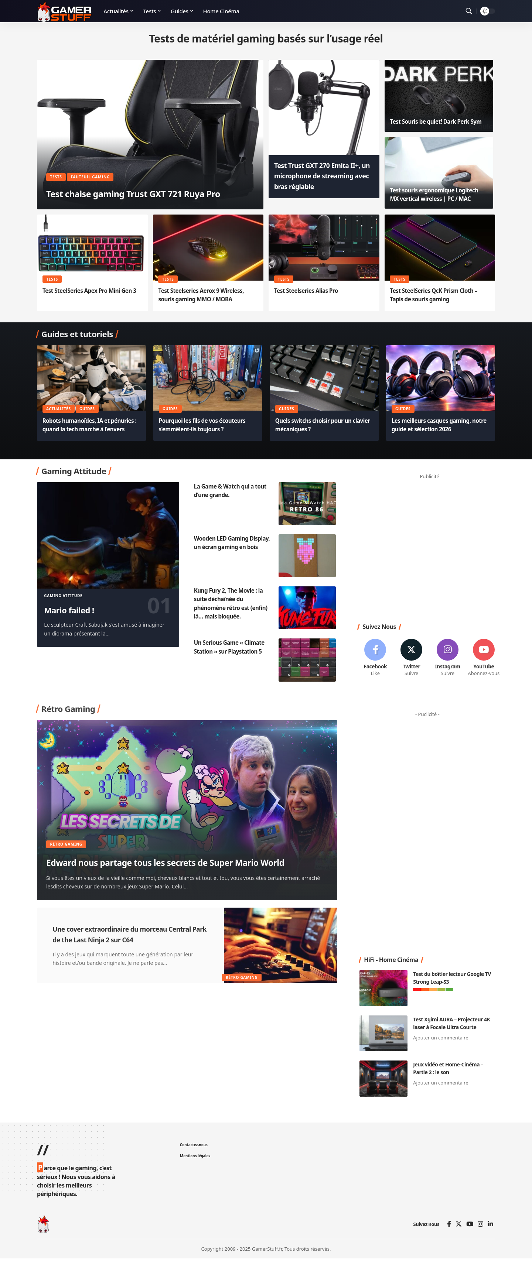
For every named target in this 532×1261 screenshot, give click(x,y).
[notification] (458, 11)
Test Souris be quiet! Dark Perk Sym (439, 121)
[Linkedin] (490, 1226)
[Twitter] (411, 659)
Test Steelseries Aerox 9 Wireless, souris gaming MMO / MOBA (203, 295)
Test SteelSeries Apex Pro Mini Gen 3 (92, 291)
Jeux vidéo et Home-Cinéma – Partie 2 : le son (448, 1070)
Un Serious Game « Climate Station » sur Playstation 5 (231, 646)
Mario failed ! (76, 609)
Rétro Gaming (69, 829)
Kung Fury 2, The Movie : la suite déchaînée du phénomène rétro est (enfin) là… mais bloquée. (233, 603)
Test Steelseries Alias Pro (308, 291)
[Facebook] (375, 659)
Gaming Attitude (63, 595)
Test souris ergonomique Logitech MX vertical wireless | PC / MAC (437, 194)
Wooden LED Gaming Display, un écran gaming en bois (233, 546)
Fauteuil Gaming (97, 161)
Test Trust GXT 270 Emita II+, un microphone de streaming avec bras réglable (321, 180)
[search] (469, 11)
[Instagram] (447, 659)
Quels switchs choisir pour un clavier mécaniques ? (316, 425)
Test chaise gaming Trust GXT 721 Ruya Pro (141, 185)
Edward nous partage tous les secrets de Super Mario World (176, 855)
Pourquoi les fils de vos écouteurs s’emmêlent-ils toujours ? (205, 425)
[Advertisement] (431, 549)
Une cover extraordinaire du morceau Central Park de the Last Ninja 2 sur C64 (128, 936)
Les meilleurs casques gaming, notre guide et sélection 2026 (434, 425)
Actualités (59, 408)
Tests (58, 161)
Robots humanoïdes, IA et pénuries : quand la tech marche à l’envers (91, 425)
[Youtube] (484, 659)
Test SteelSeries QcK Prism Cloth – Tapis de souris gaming (436, 295)
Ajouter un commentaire (440, 1040)
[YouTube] (469, 1226)
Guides (88, 408)
